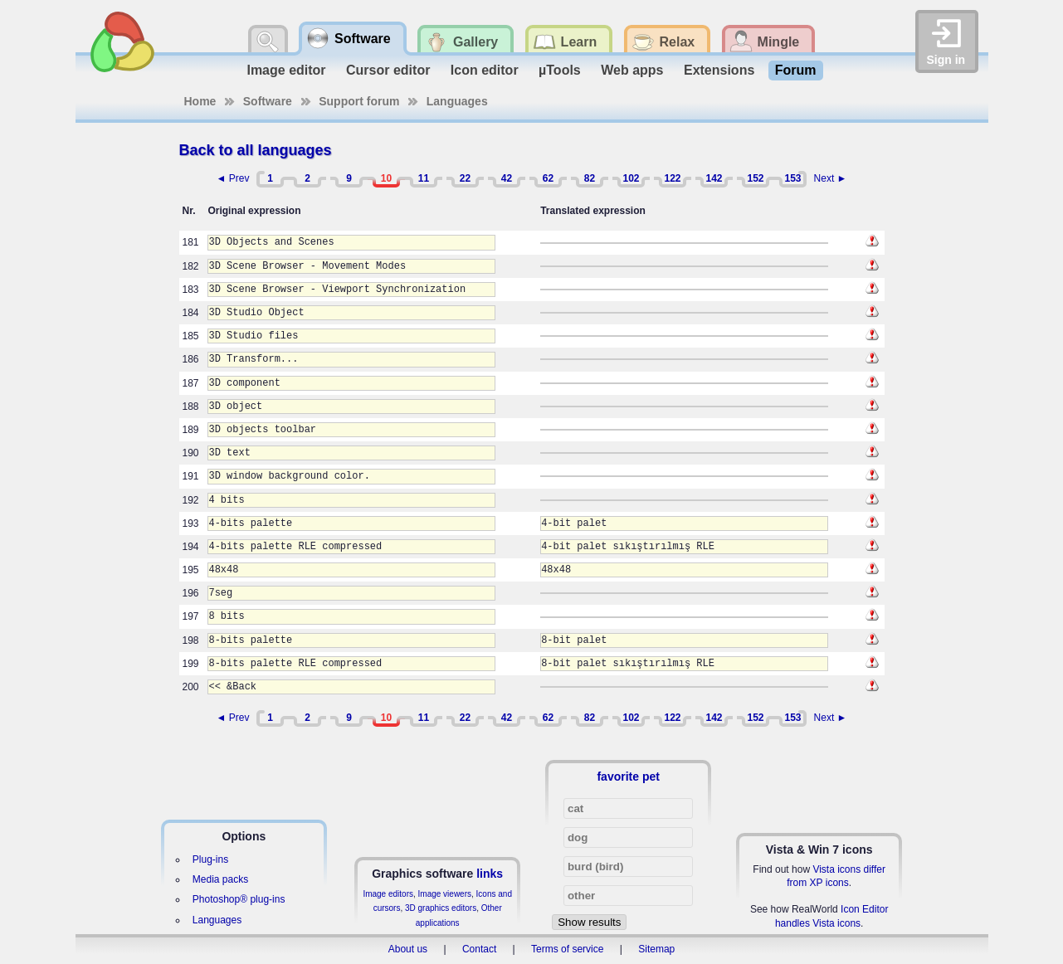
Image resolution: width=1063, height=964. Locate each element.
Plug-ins (210, 859)
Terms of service (567, 949)
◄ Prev (233, 178)
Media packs (220, 879)
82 (589, 178)
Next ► (830, 178)
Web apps (632, 70)
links (489, 873)
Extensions (719, 70)
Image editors (388, 893)
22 (465, 178)
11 (423, 178)
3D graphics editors (440, 908)
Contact (479, 949)
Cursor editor (388, 70)
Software (267, 101)
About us (407, 949)
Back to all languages (255, 150)
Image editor (285, 70)
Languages (457, 101)
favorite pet (628, 776)
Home (200, 101)
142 (713, 178)
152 (755, 178)
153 (792, 178)
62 (548, 178)
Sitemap (656, 949)
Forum (796, 70)
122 (672, 178)
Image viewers (444, 893)
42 (506, 178)
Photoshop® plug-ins (239, 899)
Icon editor (485, 70)
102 (630, 178)
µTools (560, 70)
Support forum (359, 101)
